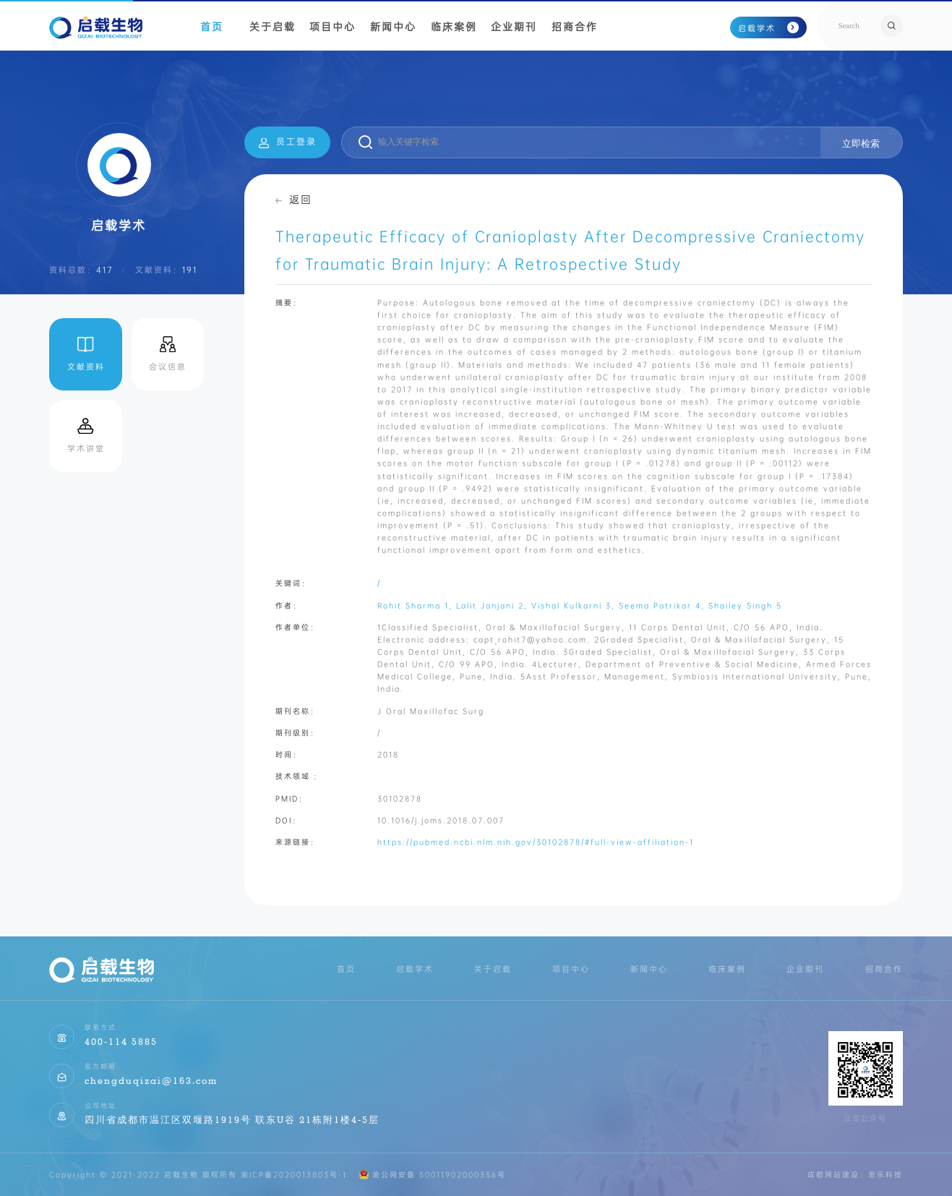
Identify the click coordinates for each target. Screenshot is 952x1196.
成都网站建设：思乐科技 (855, 1174)
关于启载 (272, 26)
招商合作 (575, 26)
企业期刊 (514, 26)
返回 (293, 199)
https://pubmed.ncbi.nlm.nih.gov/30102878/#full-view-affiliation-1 (535, 842)
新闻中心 (393, 26)
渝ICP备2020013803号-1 (294, 1174)
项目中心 (332, 26)
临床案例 (454, 26)
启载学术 (768, 28)
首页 (211, 26)
